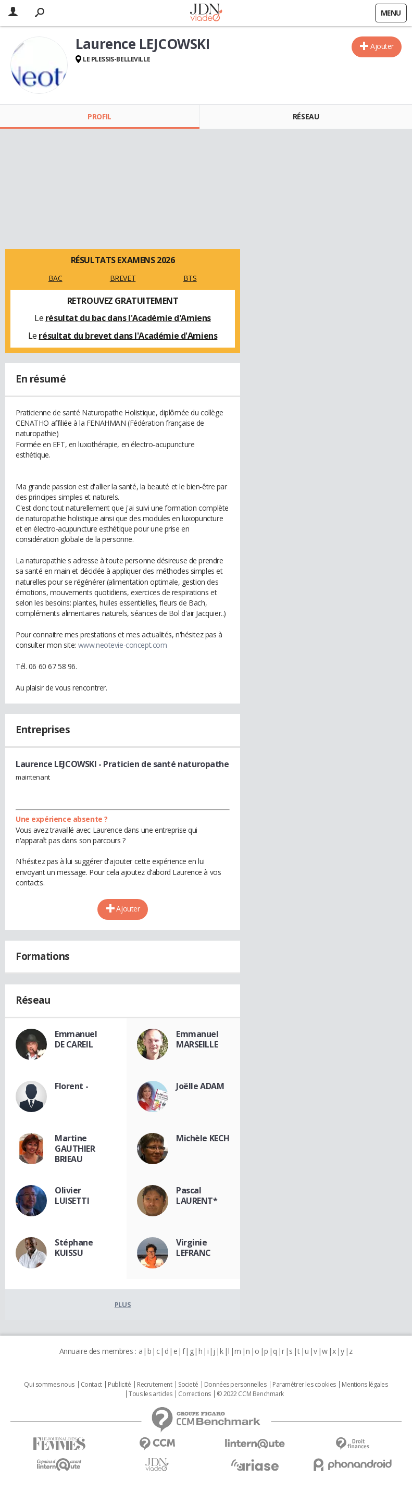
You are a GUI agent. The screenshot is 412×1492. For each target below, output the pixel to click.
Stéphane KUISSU (74, 1248)
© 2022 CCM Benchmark (250, 1394)
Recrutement (154, 1384)
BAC (55, 278)
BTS (190, 278)
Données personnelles (235, 1384)
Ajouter (382, 46)
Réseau (306, 116)
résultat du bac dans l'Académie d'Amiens (128, 318)
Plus (123, 1304)
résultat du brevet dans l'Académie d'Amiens (128, 335)
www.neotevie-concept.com (122, 645)
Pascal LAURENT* (197, 1195)
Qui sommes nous (49, 1384)
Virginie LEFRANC (193, 1248)
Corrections (194, 1394)
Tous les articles (150, 1394)
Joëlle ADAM (200, 1086)
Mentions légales (365, 1384)
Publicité (119, 1384)
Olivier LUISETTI (72, 1195)
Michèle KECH (203, 1138)
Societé (188, 1384)
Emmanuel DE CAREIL (76, 1039)
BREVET (122, 278)
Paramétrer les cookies (304, 1384)
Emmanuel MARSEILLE (197, 1039)
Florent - (71, 1086)
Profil (99, 116)
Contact (91, 1384)
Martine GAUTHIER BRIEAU (75, 1148)
